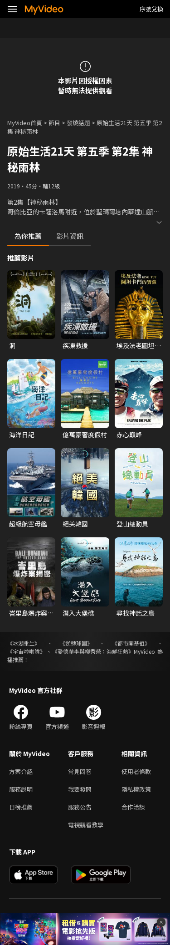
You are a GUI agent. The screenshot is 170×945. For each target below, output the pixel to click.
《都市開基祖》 (131, 643)
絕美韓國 (75, 523)
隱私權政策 (136, 789)
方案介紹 (21, 771)
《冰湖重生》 (23, 643)
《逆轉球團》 (76, 643)
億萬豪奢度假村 (85, 434)
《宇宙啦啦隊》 (26, 651)
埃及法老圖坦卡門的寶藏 (139, 345)
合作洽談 (133, 807)
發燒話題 (78, 122)
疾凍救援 (75, 345)
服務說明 (21, 789)
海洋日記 (21, 434)
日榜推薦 (21, 807)
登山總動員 (132, 523)
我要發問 (80, 789)
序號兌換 (151, 9)
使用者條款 (136, 771)
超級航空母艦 (28, 523)
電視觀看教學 (85, 824)
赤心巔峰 (129, 434)
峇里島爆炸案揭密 (31, 612)
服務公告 (80, 807)
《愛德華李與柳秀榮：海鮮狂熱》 (93, 651)
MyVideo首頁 (24, 122)
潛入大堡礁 (78, 612)
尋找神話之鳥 (136, 612)
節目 (54, 122)
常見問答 (80, 771)
